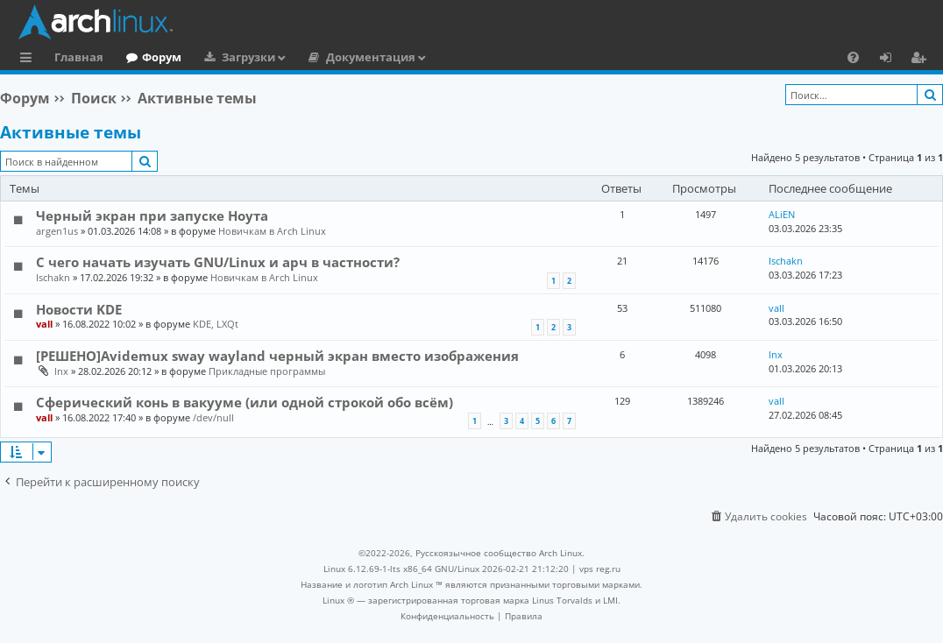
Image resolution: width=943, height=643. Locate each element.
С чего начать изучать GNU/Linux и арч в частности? (218, 262)
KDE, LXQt (215, 323)
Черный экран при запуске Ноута (152, 215)
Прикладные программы (267, 371)
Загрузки (248, 57)
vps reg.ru (599, 568)
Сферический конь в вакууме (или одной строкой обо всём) (244, 402)
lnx (61, 371)
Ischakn (53, 277)
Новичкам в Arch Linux (272, 230)
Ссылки (29, 59)
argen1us (57, 230)
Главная (78, 57)
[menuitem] (853, 57)
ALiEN (782, 214)
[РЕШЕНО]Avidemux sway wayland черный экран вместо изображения (277, 355)
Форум (161, 57)
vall (44, 323)
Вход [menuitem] (891, 59)
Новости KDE (79, 309)
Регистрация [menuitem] (922, 59)
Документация (370, 57)
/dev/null (213, 417)
